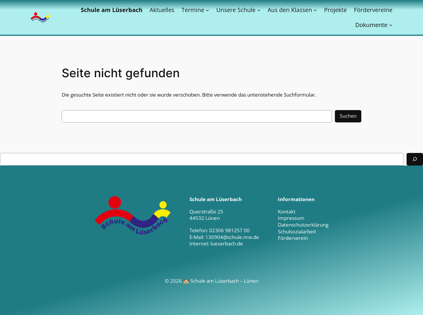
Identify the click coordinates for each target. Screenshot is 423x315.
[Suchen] (415, 159)
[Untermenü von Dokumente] (390, 25)
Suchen (348, 115)
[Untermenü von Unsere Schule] (259, 10)
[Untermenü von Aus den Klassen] (315, 10)
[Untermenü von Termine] (207, 10)
